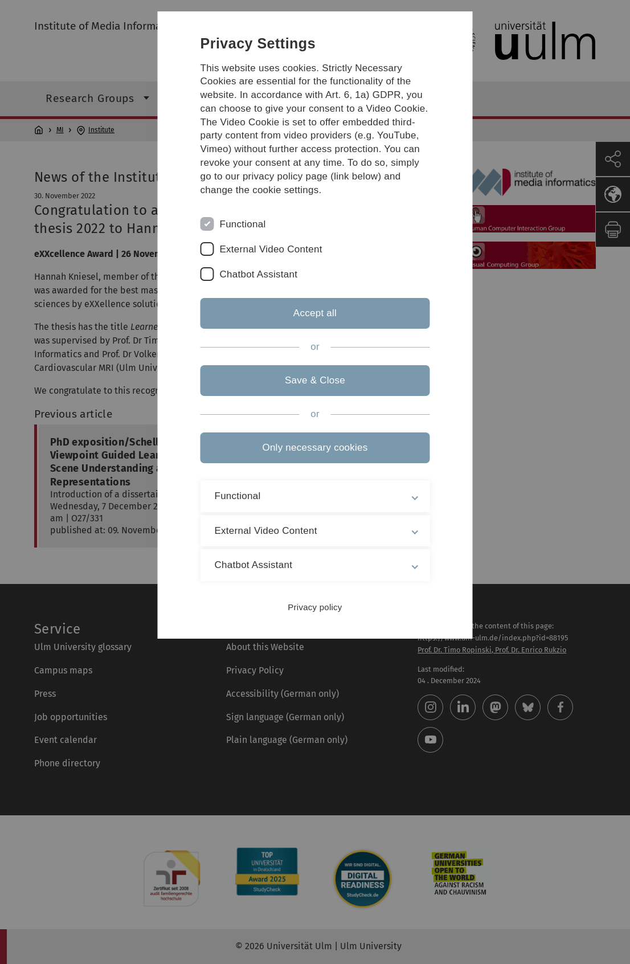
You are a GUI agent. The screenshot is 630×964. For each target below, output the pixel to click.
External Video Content (271, 249)
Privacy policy (315, 607)
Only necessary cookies (314, 447)
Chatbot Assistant (259, 274)
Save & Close (315, 380)
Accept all (315, 313)
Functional (243, 224)
